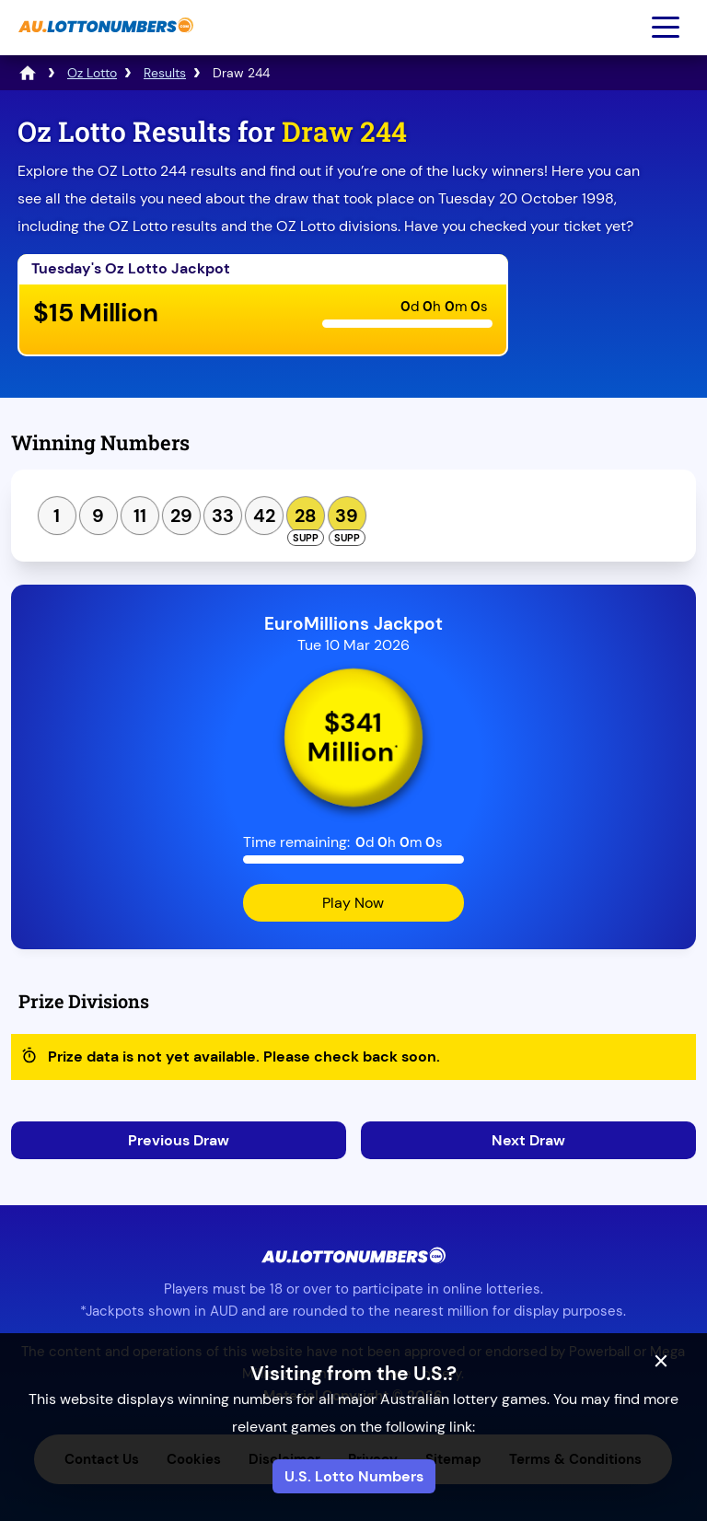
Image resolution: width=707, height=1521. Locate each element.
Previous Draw (178, 1140)
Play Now (353, 902)
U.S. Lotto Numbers (353, 1476)
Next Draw (528, 1140)
